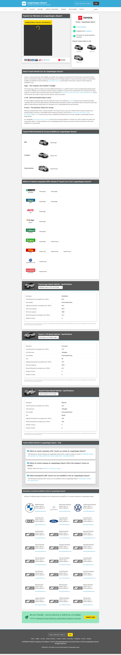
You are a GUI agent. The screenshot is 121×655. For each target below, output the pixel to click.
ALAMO (71, 93)
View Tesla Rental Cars (64, 579)
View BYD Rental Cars (64, 592)
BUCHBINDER (28, 114)
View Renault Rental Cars (89, 539)
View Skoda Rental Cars (64, 539)
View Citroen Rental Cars (65, 565)
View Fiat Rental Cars (40, 579)
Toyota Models (81, 27)
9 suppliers (88, 31)
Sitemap (89, 639)
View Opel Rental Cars (88, 525)
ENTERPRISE (64, 93)
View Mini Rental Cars (40, 592)
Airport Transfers (52, 9)
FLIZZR (71, 101)
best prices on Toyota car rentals (51, 469)
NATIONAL (77, 93)
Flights (32, 9)
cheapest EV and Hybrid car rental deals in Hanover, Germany (58, 619)
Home (25, 9)
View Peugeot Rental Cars (65, 552)
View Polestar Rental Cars (89, 579)
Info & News (73, 9)
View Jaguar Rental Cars (41, 605)
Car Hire (40, 9)
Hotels (81, 9)
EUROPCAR (83, 93)
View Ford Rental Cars (64, 525)
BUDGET (91, 93)
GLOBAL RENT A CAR (85, 112)
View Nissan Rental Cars (41, 565)
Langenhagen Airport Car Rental (42, 119)
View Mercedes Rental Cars (65, 512)
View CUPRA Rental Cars (65, 605)
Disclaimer (77, 639)
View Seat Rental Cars (40, 539)
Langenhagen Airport (39, 4)
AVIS (29, 457)
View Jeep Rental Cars (88, 565)
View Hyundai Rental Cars (89, 552)
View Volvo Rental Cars (40, 552)
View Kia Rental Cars (88, 605)
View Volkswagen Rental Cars (90, 512)
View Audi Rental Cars (40, 525)
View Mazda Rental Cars (89, 592)
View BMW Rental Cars (40, 512)
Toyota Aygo (82, 480)
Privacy (84, 639)
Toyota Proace (34, 481)
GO (96, 3)
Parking (63, 9)
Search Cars (90, 618)
